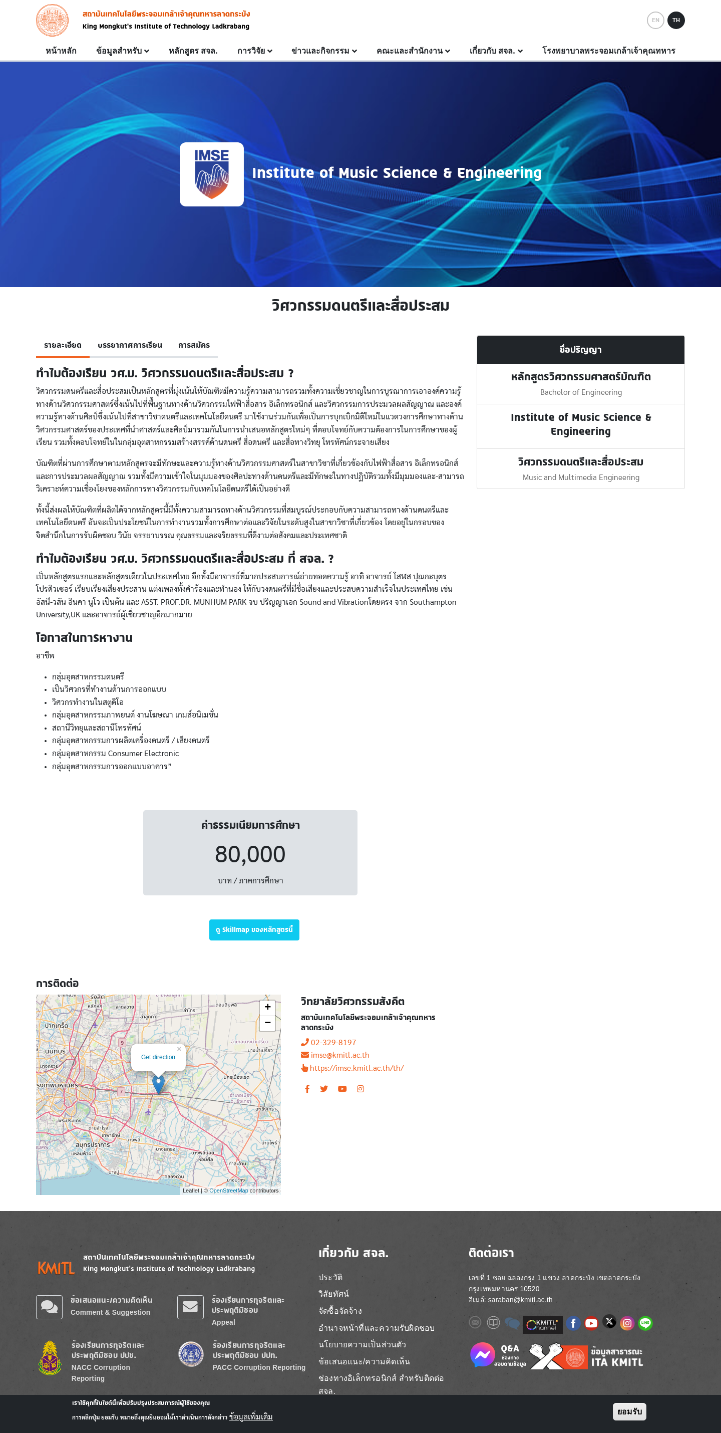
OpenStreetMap (228, 1190)
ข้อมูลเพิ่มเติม (251, 1417)
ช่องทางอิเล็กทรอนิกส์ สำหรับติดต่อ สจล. (381, 1384)
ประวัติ (330, 1277)
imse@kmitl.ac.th (335, 1055)
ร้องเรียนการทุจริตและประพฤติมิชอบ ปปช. (108, 1350)
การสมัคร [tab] (194, 345)
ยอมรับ (629, 1411)
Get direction (158, 1057)
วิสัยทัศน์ (333, 1294)
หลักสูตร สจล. (193, 50)
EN (655, 20)
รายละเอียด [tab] (63, 345)
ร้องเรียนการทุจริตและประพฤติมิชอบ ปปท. (249, 1350)
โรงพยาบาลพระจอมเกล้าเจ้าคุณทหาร (608, 50)
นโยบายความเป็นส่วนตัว (362, 1344)
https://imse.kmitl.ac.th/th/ (352, 1068)
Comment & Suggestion (110, 1312)
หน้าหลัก (61, 50)
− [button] (267, 1023)
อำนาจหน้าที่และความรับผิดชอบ (376, 1328)
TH (676, 20)
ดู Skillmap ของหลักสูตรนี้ (254, 929)
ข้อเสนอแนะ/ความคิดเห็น (112, 1300)
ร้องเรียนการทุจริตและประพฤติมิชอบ (248, 1305)
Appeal (223, 1322)
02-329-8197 (328, 1043)
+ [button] (267, 1008)
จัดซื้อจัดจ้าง (340, 1311)
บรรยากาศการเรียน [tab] (130, 345)
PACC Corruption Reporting (259, 1367)
